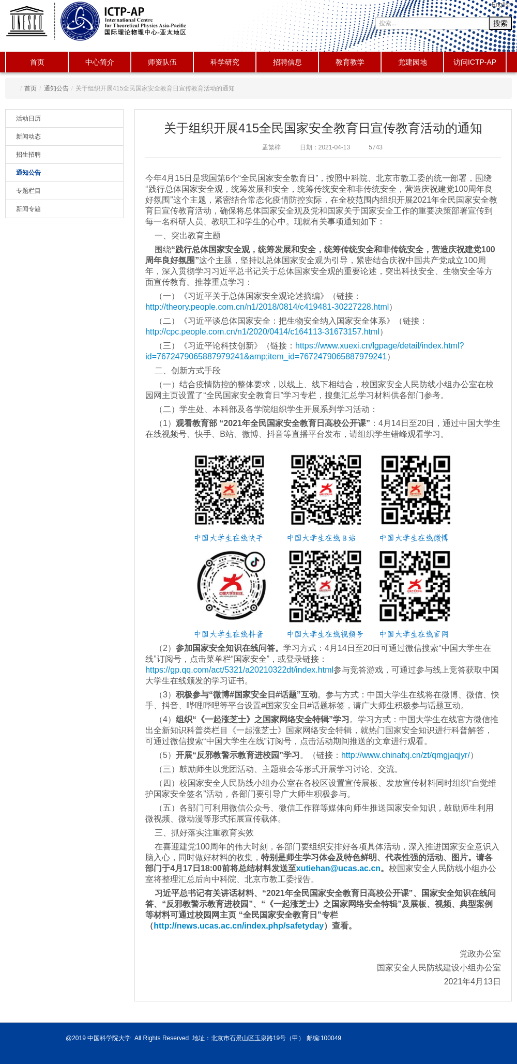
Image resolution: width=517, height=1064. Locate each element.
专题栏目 (28, 190)
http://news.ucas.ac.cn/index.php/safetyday (239, 925)
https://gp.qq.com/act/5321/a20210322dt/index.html (239, 669)
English (502, 4)
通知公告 (56, 88)
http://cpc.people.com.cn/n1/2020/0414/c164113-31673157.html (262, 331)
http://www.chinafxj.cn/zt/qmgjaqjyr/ (405, 755)
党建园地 (412, 62)
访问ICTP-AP (474, 62)
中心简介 (99, 62)
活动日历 (28, 118)
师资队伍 (162, 62)
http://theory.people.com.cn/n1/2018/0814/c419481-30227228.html (267, 306)
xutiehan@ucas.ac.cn (338, 868)
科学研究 (224, 62)
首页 (37, 62)
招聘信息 (287, 62)
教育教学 (350, 62)
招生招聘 (28, 154)
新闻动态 (28, 136)
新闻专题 (28, 208)
